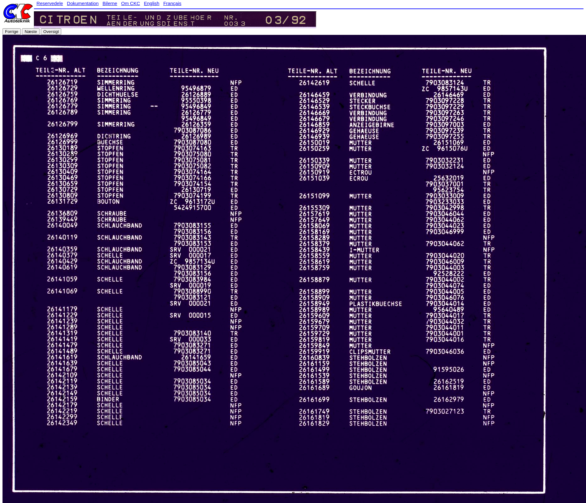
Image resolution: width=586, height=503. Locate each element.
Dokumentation (83, 3)
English (151, 3)
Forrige (11, 31)
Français (172, 3)
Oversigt (51, 31)
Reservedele (49, 3)
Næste (30, 31)
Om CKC (130, 3)
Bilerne (110, 3)
